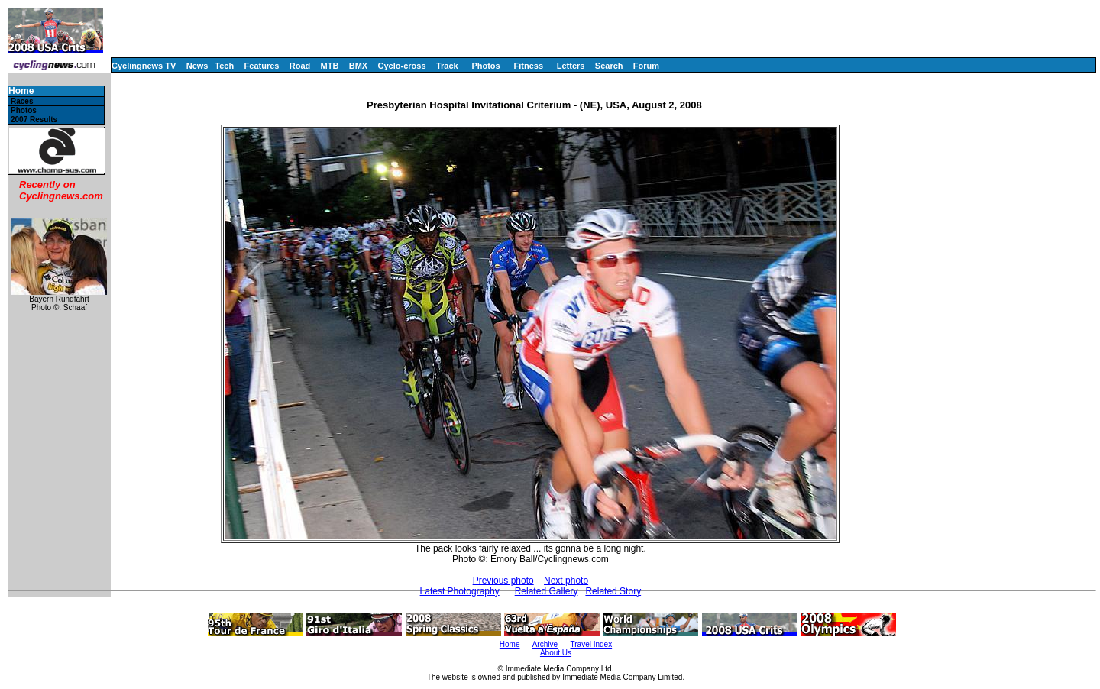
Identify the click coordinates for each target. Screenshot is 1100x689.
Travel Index (592, 644)
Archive (545, 644)
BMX (358, 65)
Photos (485, 65)
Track (447, 65)
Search (609, 65)
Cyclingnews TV (144, 65)
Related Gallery (546, 591)
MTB (330, 65)
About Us (555, 653)
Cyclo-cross (402, 65)
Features (262, 65)
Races (22, 101)
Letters (571, 65)
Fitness (528, 65)
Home (21, 91)
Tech (224, 65)
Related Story (613, 591)
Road (300, 65)
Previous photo (503, 580)
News (197, 65)
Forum (646, 65)
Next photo (566, 580)
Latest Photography (460, 591)
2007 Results (34, 119)
